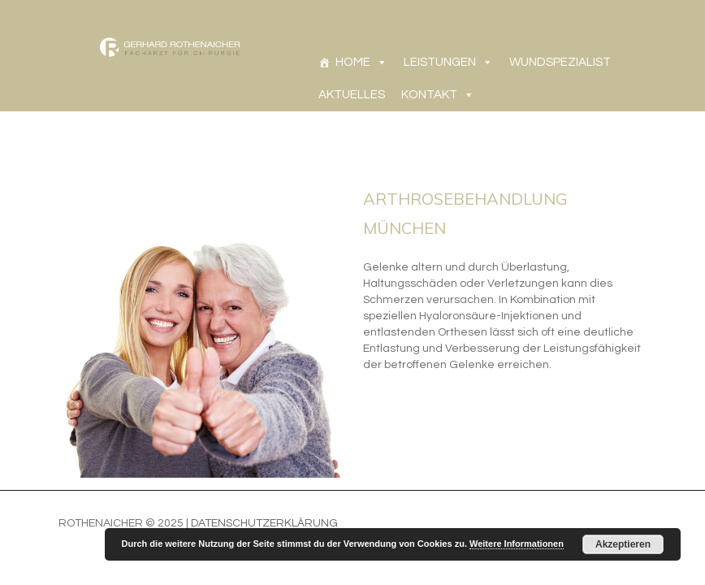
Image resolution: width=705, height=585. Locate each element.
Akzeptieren (623, 544)
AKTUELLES (351, 95)
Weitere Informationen (516, 543)
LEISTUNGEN (440, 62)
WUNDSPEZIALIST (560, 62)
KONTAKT (429, 95)
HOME (352, 62)
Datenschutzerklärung (264, 523)
